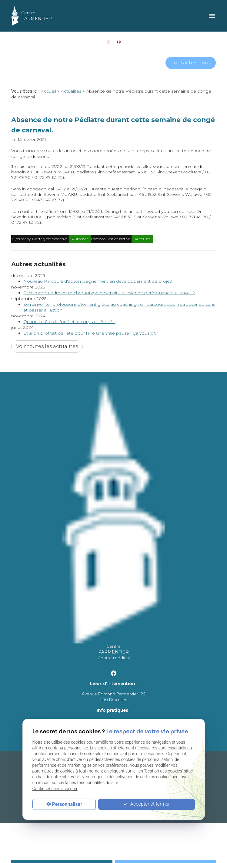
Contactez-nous (190, 63)
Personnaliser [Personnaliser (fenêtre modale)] (67, 804)
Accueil (48, 91)
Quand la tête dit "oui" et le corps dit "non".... (69, 321)
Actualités (71, 91)
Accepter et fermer (146, 804)
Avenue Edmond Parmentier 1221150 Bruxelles (113, 696)
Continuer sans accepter (55, 788)
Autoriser (80, 239)
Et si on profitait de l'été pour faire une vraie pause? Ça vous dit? (90, 333)
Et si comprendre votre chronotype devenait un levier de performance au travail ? (109, 292)
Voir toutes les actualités (47, 346)
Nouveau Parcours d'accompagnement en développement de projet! (97, 281)
